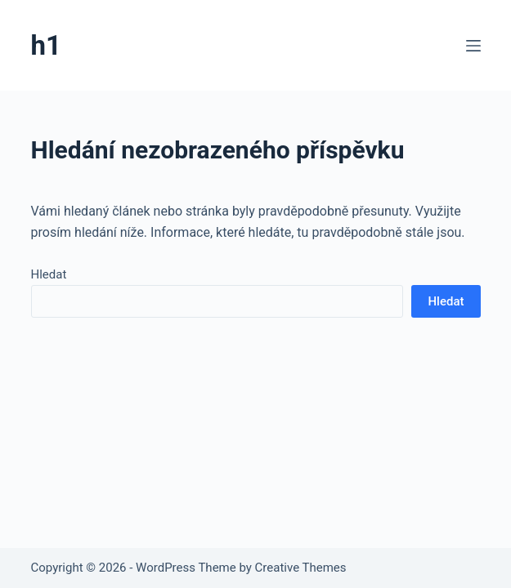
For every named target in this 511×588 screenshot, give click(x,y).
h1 (46, 45)
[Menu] (473, 45)
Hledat (49, 274)
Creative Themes (301, 567)
